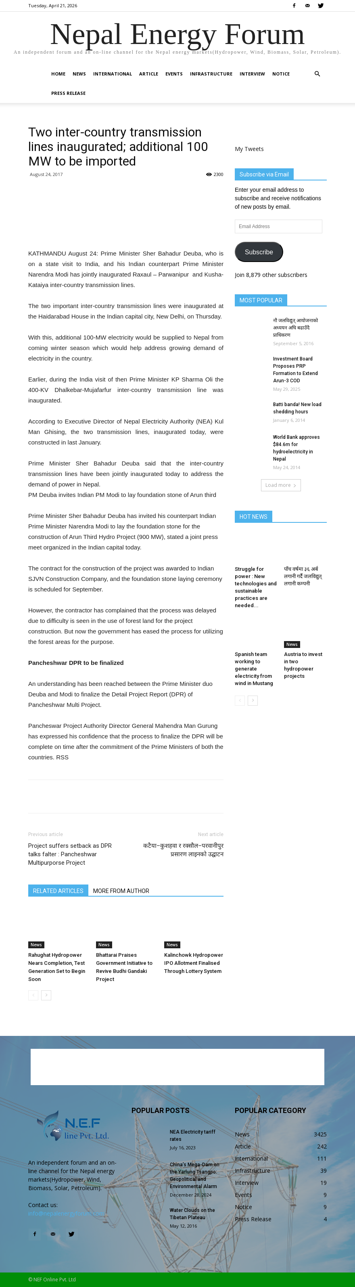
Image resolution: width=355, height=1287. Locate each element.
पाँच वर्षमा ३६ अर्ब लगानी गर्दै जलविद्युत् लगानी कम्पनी (303, 576)
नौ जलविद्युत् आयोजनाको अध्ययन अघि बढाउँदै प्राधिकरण (295, 328)
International (112, 74)
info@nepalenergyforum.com (66, 1213)
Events (174, 74)
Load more (281, 485)
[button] (317, 74)
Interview (252, 74)
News (79, 74)
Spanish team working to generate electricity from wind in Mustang (254, 668)
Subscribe (259, 252)
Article (148, 74)
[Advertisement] (125, 228)
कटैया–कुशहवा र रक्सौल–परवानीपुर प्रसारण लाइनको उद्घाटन (183, 850)
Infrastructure (211, 74)
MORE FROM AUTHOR (121, 891)
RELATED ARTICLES (58, 891)
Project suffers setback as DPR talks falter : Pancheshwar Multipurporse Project (70, 854)
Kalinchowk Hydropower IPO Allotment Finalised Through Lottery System (193, 963)
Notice (281, 74)
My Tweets (249, 149)
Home (58, 74)
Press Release (68, 93)
